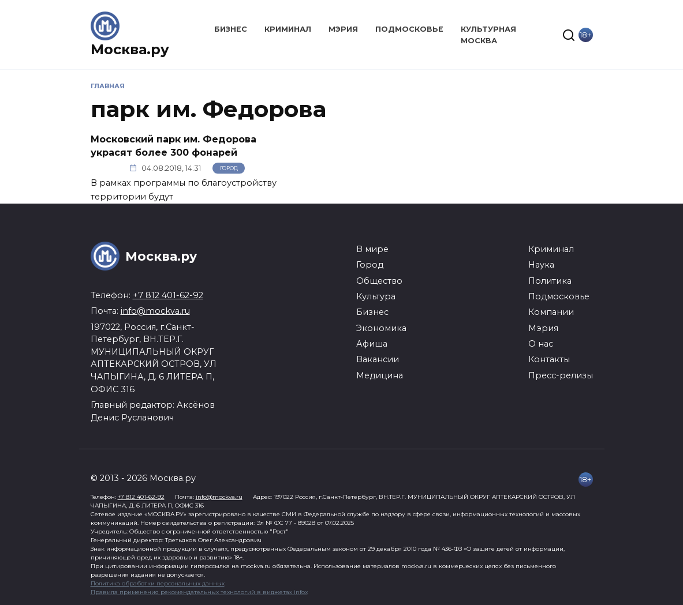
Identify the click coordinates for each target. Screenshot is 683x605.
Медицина (379, 375)
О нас (540, 344)
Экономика (381, 328)
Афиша (371, 344)
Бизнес (230, 29)
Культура (375, 296)
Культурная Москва (488, 34)
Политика (550, 281)
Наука (541, 265)
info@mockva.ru (155, 311)
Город (229, 168)
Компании (551, 312)
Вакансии (377, 359)
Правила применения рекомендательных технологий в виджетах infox (199, 592)
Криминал (287, 29)
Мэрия (343, 29)
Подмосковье (409, 29)
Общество (379, 281)
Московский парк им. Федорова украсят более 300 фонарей (173, 145)
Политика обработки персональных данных (158, 583)
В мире (372, 249)
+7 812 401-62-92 (168, 295)
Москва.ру (130, 49)
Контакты (549, 359)
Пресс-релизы (560, 375)
